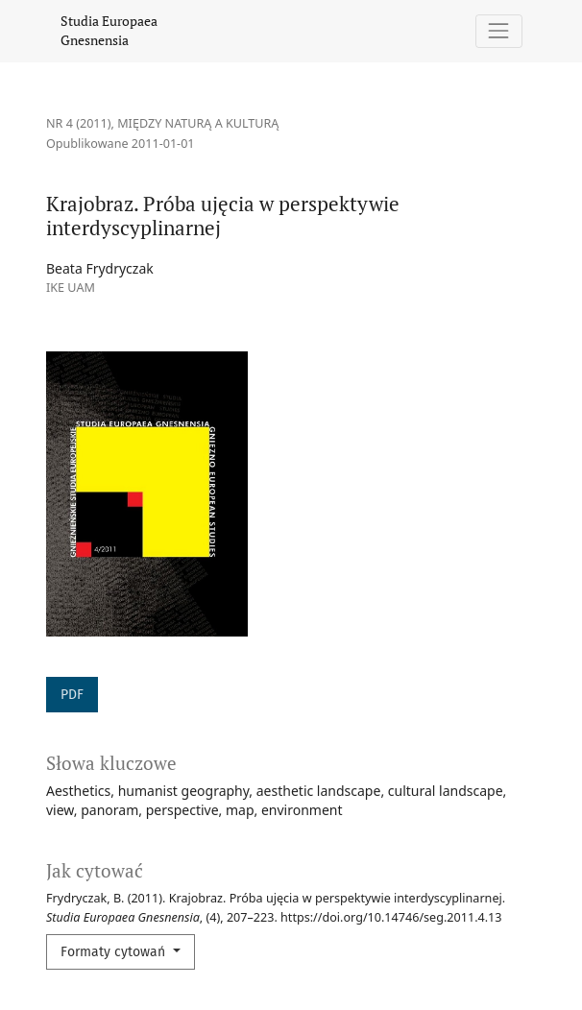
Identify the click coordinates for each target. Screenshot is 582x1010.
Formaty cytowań (115, 952)
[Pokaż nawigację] (498, 31)
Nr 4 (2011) (78, 123)
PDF (72, 694)
